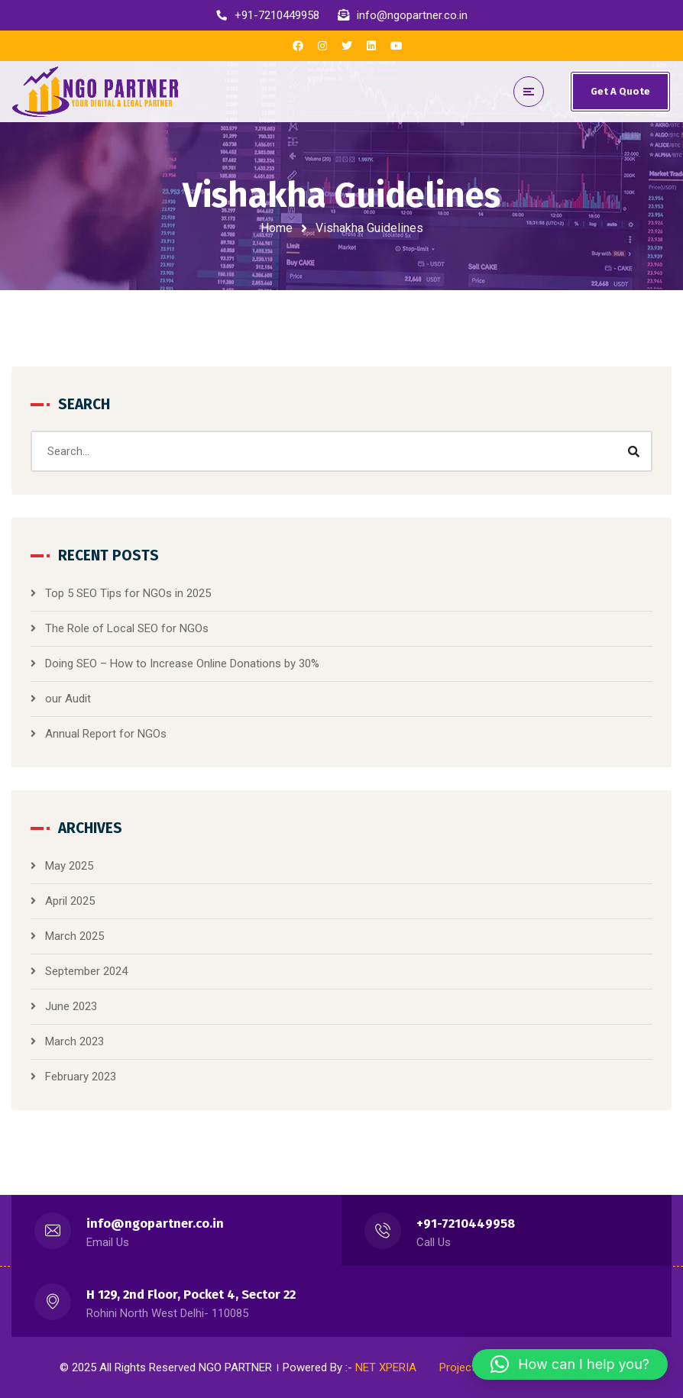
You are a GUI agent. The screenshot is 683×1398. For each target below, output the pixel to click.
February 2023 (80, 1076)
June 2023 (71, 1006)
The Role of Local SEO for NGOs (127, 628)
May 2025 (69, 866)
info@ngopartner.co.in (155, 1223)
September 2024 (86, 971)
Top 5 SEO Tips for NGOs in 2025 (128, 593)
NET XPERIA (385, 1367)
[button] (570, 1364)
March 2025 (74, 936)
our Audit (68, 698)
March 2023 (74, 1041)
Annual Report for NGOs (106, 734)
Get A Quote (620, 91)
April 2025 (70, 901)
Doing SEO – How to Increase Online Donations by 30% (182, 663)
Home (277, 228)
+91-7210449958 (465, 1223)
